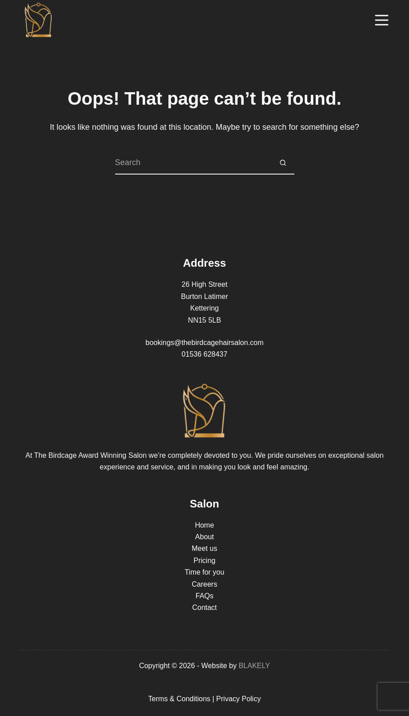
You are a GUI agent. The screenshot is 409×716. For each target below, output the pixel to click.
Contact (204, 607)
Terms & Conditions (179, 699)
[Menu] (381, 20)
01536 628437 (204, 354)
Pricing (204, 560)
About (204, 537)
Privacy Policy (238, 699)
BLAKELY (254, 665)
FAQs (204, 596)
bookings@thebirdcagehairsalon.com (205, 342)
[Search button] (283, 163)
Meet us (204, 548)
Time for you (204, 572)
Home (204, 525)
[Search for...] (193, 163)
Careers (204, 584)
